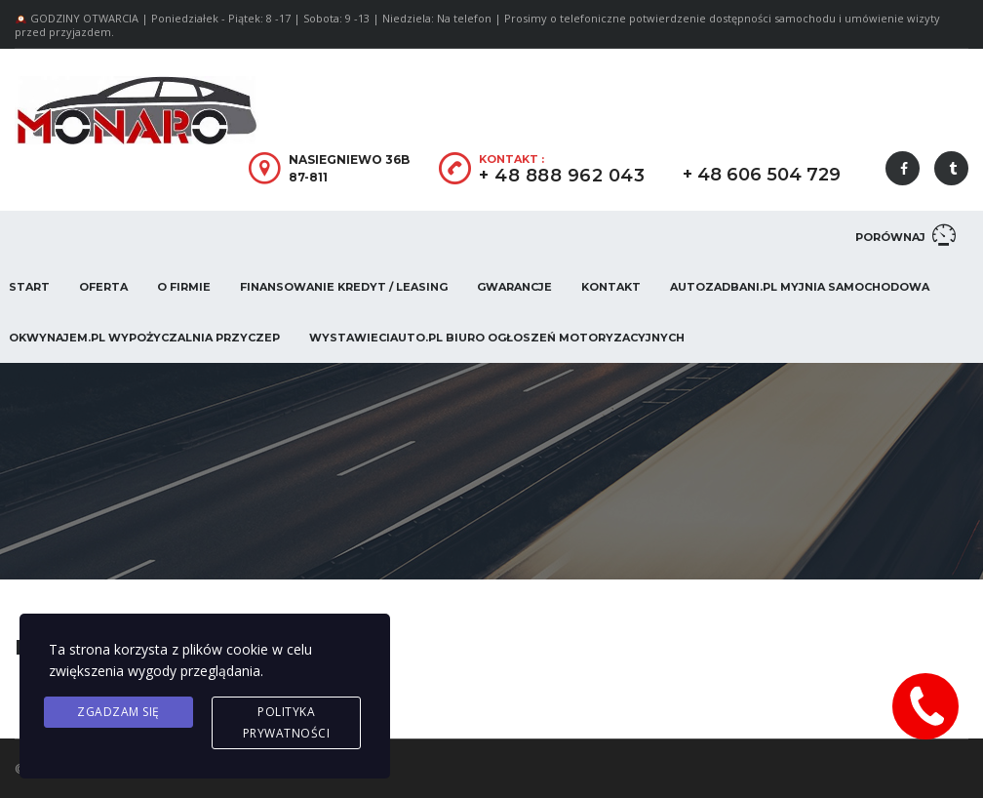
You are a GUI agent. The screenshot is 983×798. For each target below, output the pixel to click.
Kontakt (611, 287)
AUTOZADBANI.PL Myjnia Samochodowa (799, 287)
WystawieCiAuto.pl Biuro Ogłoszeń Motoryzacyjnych (497, 337)
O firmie (184, 287)
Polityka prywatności (287, 722)
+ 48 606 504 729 (762, 174)
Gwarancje (514, 287)
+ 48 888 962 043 (562, 175)
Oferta (103, 287)
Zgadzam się (118, 711)
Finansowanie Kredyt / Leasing (344, 287)
